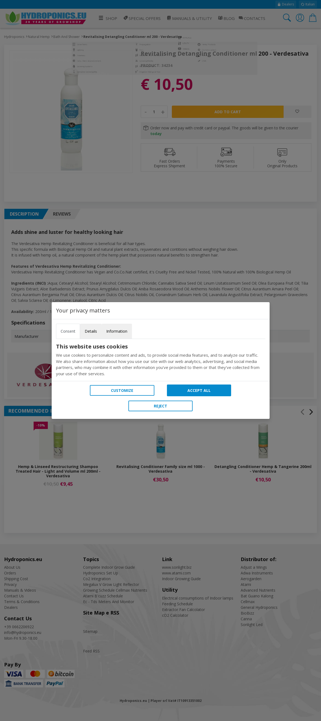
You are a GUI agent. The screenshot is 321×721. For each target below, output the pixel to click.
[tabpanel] (160, 360)
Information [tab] (116, 331)
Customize (122, 390)
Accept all (199, 390)
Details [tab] (91, 331)
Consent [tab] (68, 331)
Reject (160, 406)
